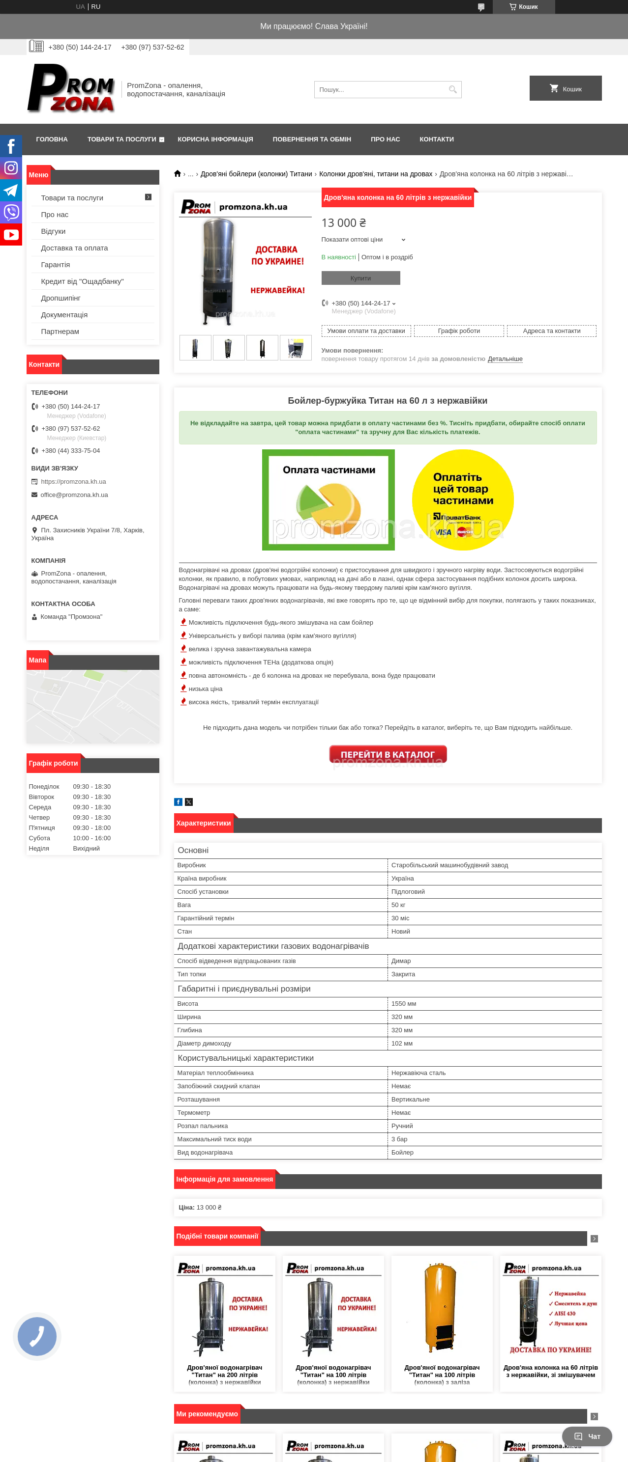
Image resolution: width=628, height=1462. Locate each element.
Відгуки (53, 231)
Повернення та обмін (312, 139)
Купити (361, 278)
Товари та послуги (122, 139)
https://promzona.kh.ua (73, 481)
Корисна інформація (215, 139)
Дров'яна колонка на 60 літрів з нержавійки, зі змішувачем (551, 1371)
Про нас (385, 139)
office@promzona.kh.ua (74, 494)
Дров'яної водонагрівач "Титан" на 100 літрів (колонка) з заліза (441, 1375)
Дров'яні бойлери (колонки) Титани (256, 174)
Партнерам (60, 331)
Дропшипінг (61, 298)
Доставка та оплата (74, 248)
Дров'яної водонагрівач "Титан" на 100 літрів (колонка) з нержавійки (333, 1375)
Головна (52, 139)
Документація (64, 314)
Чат (587, 1436)
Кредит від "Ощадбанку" (82, 281)
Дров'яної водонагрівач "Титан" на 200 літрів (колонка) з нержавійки (224, 1375)
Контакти (437, 139)
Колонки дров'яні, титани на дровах (375, 174)
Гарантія (55, 264)
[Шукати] (453, 89)
